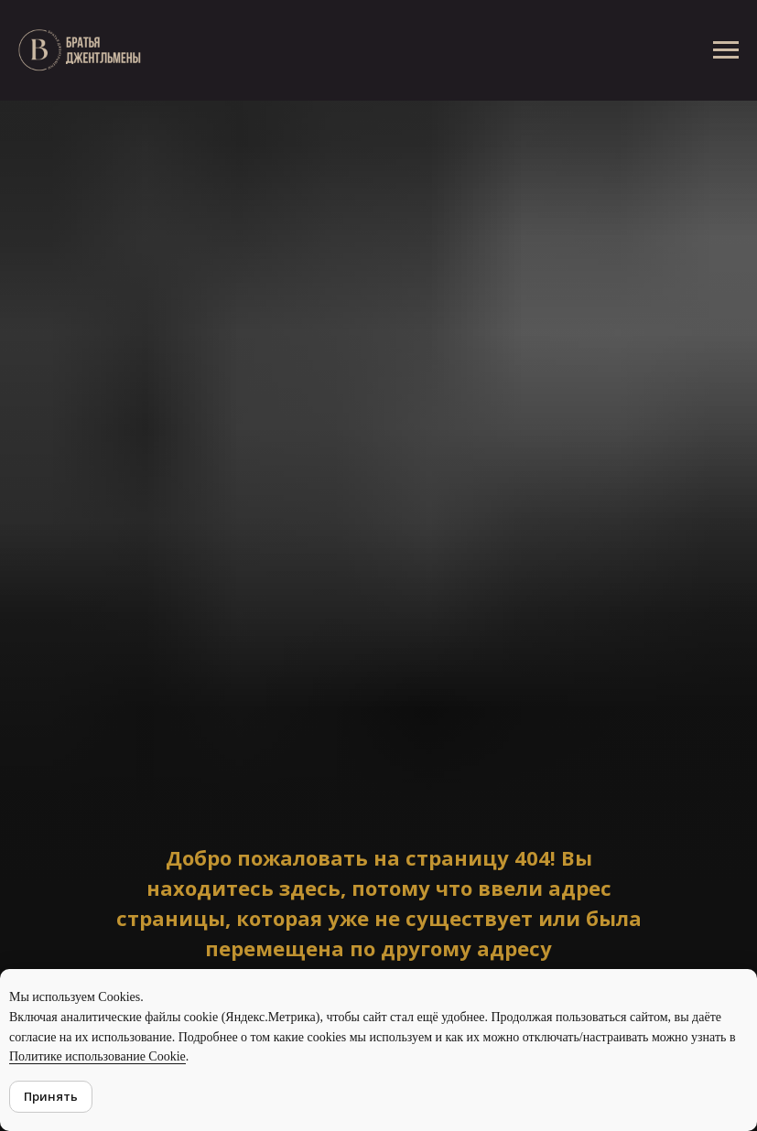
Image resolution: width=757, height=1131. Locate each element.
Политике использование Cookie (97, 1056)
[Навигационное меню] (726, 50)
